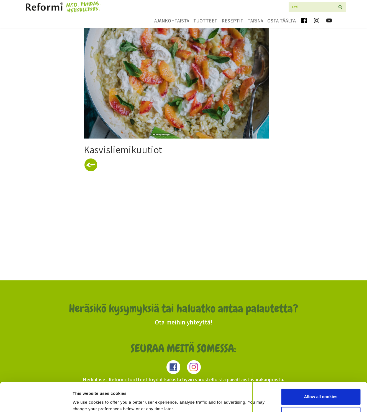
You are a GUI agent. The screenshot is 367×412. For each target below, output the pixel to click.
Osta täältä (281, 20)
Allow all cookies (321, 373)
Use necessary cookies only (320, 391)
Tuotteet (205, 20)
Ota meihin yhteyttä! (183, 322)
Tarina (255, 20)
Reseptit (232, 20)
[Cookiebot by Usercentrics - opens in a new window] (36, 401)
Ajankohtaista (171, 20)
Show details (85, 401)
